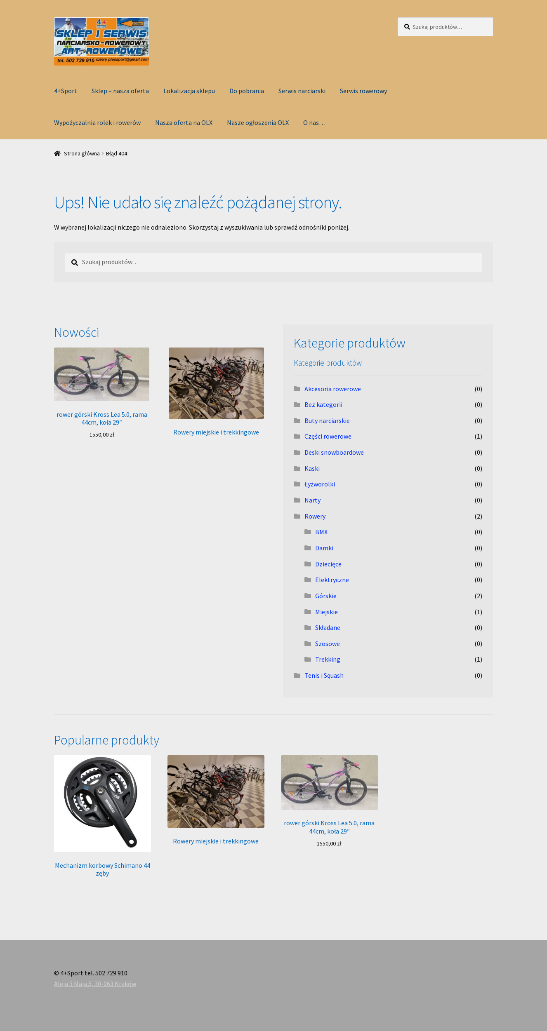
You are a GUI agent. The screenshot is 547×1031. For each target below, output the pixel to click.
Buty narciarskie (327, 420)
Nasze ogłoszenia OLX (258, 122)
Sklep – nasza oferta (120, 91)
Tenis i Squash (324, 675)
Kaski (312, 468)
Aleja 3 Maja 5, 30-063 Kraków (95, 983)
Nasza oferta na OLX (183, 122)
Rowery (314, 516)
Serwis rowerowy (363, 91)
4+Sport (65, 91)
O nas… (314, 122)
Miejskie (326, 612)
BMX (321, 532)
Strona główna (82, 153)
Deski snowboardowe (334, 452)
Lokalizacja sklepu (189, 91)
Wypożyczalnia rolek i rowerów (97, 122)
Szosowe (327, 643)
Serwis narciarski (301, 91)
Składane (327, 627)
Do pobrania (246, 91)
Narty (312, 500)
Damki (324, 548)
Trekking (327, 659)
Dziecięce (328, 564)
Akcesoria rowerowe (332, 389)
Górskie (326, 596)
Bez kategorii (323, 404)
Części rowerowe (327, 436)
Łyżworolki (319, 484)
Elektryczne (332, 579)
